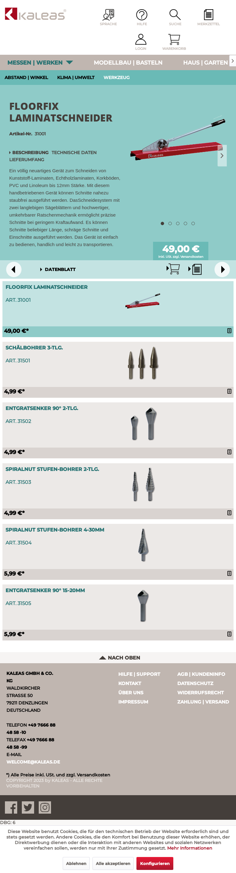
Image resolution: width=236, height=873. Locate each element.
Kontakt (129, 683)
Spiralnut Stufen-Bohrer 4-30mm (55, 530)
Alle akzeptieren (113, 863)
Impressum (133, 702)
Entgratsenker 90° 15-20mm (45, 590)
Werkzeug (117, 77)
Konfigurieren (155, 863)
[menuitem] (208, 18)
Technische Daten (74, 152)
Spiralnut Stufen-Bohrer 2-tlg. (52, 469)
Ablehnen (76, 863)
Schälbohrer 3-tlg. (34, 348)
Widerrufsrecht (200, 693)
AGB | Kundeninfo (201, 674)
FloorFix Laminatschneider (47, 287)
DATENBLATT (60, 269)
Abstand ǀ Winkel (26, 77)
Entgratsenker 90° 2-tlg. (42, 408)
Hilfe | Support (139, 674)
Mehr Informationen (189, 848)
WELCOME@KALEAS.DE (33, 762)
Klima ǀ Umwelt (75, 77)
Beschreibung (30, 152)
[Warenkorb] (174, 42)
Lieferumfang (26, 159)
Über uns (131, 693)
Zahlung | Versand (203, 702)
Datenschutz (195, 683)
